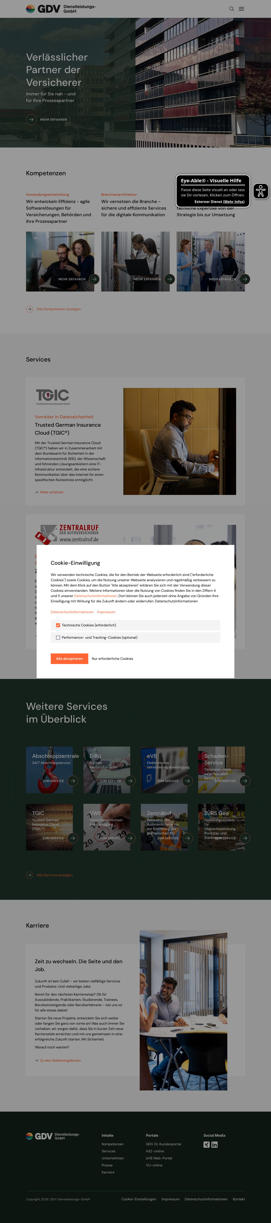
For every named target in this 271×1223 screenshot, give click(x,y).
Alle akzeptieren (69, 658)
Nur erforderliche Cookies (112, 658)
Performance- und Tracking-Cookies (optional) (99, 637)
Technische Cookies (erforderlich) (89, 625)
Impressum (106, 612)
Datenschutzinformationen (95, 596)
